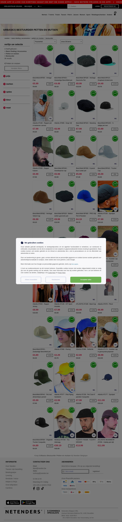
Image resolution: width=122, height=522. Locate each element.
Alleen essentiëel (31, 279)
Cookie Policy (52, 273)
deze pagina (75, 264)
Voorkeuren (56, 279)
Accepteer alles (85, 279)
